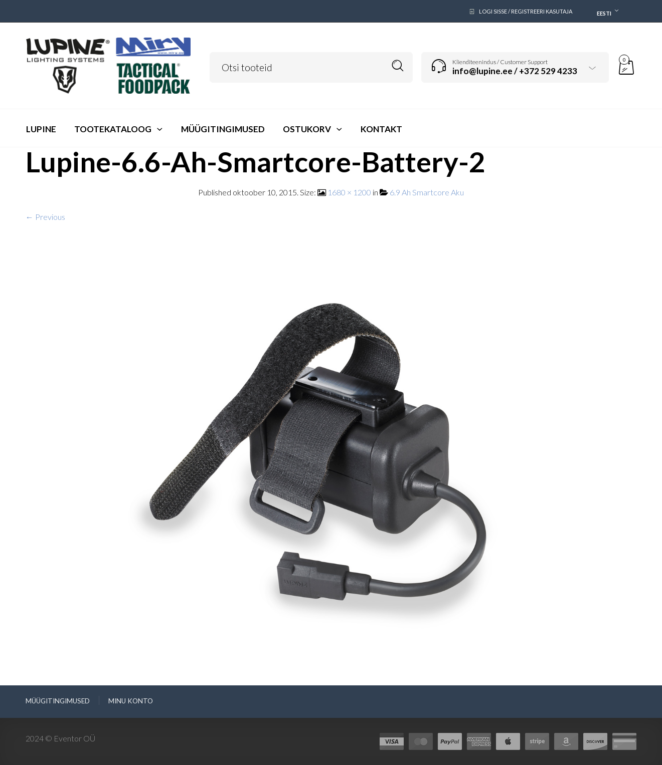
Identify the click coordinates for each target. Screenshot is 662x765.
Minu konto (130, 701)
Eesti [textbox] (604, 13)
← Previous (45, 216)
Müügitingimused (58, 701)
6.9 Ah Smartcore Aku (427, 192)
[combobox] (605, 11)
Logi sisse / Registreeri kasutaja (525, 11)
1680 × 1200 (349, 192)
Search (398, 66)
